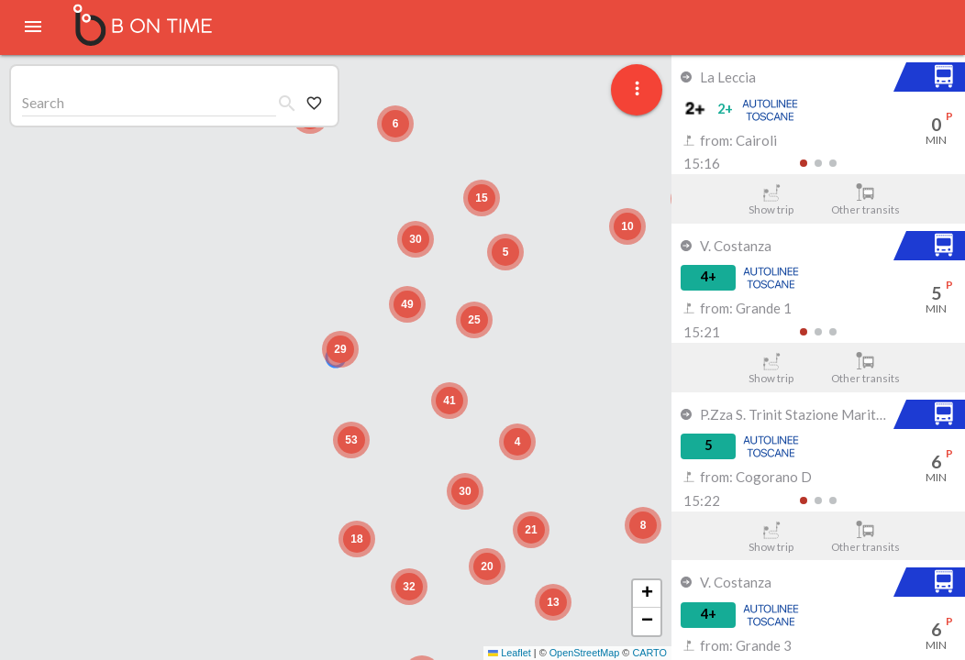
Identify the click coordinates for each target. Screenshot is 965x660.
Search (43, 102)
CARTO (649, 652)
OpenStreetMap (584, 652)
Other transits (865, 199)
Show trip (771, 199)
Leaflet (509, 652)
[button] (340, 349)
